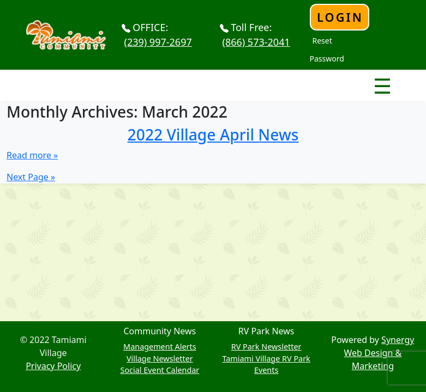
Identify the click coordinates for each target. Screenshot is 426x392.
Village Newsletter (160, 358)
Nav (344, 77)
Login (340, 17)
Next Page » (31, 177)
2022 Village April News (213, 134)
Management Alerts (159, 346)
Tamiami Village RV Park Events (266, 364)
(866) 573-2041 (256, 41)
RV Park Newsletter (266, 346)
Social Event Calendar (159, 370)
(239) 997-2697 (158, 41)
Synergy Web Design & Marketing (379, 353)
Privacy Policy (53, 366)
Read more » (32, 155)
